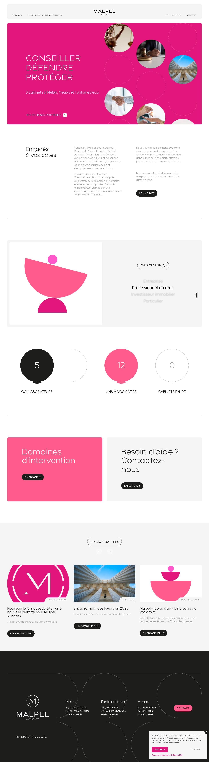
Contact (191, 15)
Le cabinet (147, 193)
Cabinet (17, 15)
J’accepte (160, 749)
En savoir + (33, 477)
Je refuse (195, 749)
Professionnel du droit (153, 287)
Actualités (173, 15)
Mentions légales (39, 737)
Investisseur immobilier (153, 294)
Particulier (153, 301)
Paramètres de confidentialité (167, 755)
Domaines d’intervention (44, 15)
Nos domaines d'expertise (43, 115)
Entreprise (153, 281)
